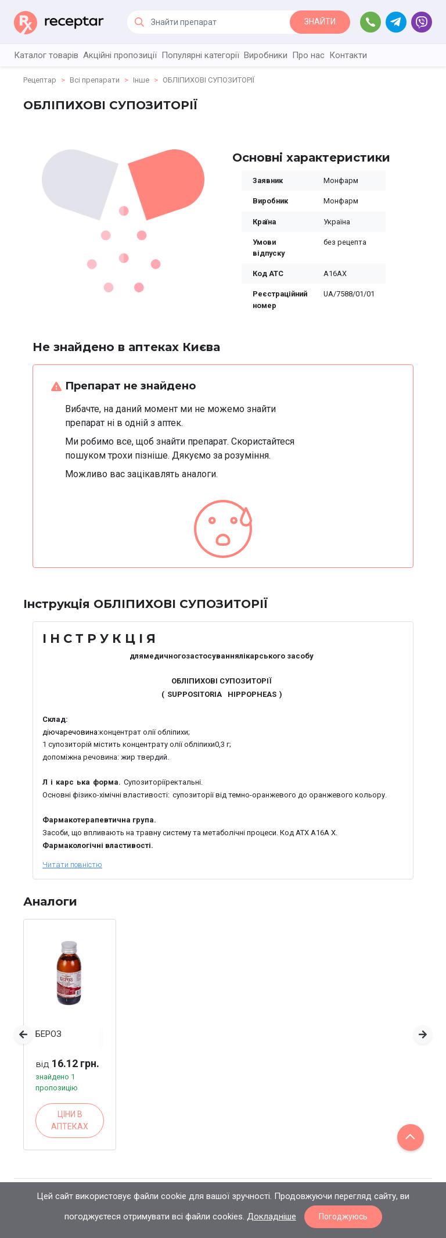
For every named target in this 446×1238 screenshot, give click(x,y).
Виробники (265, 55)
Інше (141, 80)
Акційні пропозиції (120, 55)
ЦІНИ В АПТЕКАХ (69, 1120)
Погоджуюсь (343, 1216)
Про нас (308, 55)
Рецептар (39, 80)
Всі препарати (95, 80)
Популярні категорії (200, 55)
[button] (23, 1034)
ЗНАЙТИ (320, 21)
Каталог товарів (46, 55)
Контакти (348, 55)
